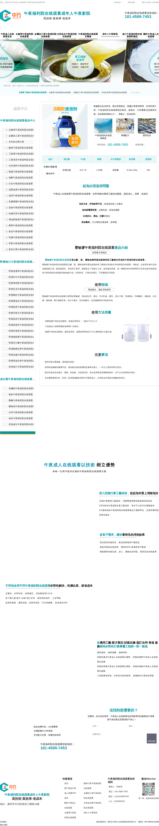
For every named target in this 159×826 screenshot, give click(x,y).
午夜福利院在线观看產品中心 (17, 120)
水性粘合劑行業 (32, 86)
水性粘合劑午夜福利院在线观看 (114, 92)
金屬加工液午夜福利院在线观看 (86, 92)
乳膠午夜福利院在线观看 (49, 86)
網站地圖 (131, 2)
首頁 (14, 86)
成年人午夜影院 (90, 813)
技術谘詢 (108, 519)
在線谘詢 (117, 2)
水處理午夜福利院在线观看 (60, 92)
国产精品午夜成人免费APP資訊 (70, 793)
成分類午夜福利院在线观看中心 (17, 379)
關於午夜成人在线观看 (150, 2)
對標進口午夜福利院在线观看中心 (17, 261)
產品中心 (21, 86)
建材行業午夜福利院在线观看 (92, 785)
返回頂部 (151, 741)
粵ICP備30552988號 (151, 822)
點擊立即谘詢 (103, 749)
